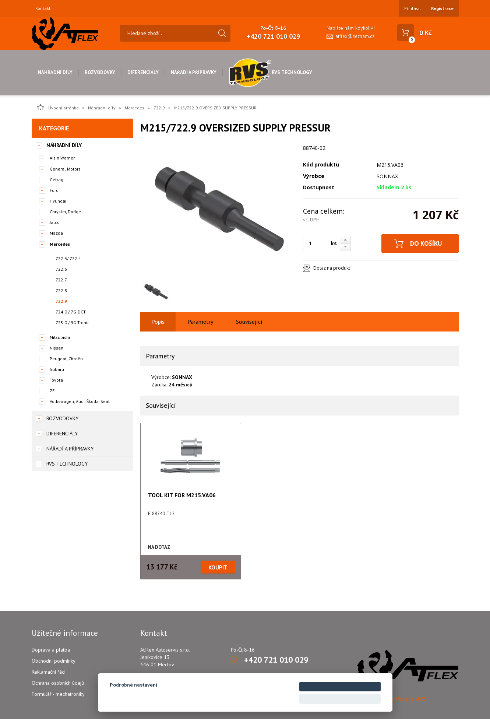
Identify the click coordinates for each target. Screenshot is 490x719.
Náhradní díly (55, 72)
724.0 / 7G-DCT (71, 312)
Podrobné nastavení (133, 685)
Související (249, 321)
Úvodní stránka (58, 107)
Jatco (55, 222)
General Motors (65, 169)
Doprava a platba (51, 649)
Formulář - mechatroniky (58, 694)
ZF (52, 390)
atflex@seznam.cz (354, 36)
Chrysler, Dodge (65, 211)
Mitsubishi (60, 337)
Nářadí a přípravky (193, 72)
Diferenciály (143, 72)
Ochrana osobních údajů (58, 683)
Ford (54, 190)
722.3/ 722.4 (68, 258)
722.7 (61, 280)
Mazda (56, 233)
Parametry (200, 321)
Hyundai (58, 201)
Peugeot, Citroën (66, 358)
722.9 (159, 108)
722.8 (61, 290)
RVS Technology (270, 72)
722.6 (61, 269)
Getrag (56, 179)
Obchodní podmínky (53, 660)
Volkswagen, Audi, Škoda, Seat (80, 401)
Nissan (56, 348)
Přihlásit (412, 8)
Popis (158, 321)
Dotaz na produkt (331, 268)
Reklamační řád (48, 672)
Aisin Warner (62, 158)
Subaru (57, 369)
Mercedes (134, 108)
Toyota (56, 380)
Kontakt (42, 8)
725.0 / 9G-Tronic (72, 322)
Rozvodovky (100, 72)
